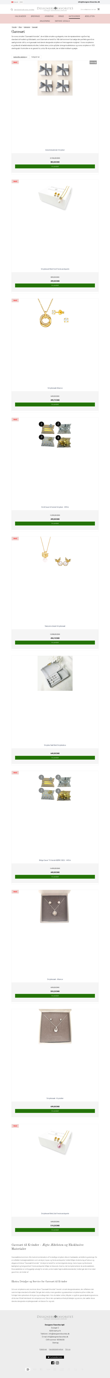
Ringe (61, 16)
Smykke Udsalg (62, 21)
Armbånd (49, 16)
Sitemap (55, 1343)
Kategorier (74, 16)
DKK (21, 2)
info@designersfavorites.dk (57, 1337)
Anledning (45, 21)
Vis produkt (55, 166)
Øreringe (35, 16)
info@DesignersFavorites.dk (89, 2)
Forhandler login (56, 1357)
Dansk (14, 2)
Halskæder (20, 16)
